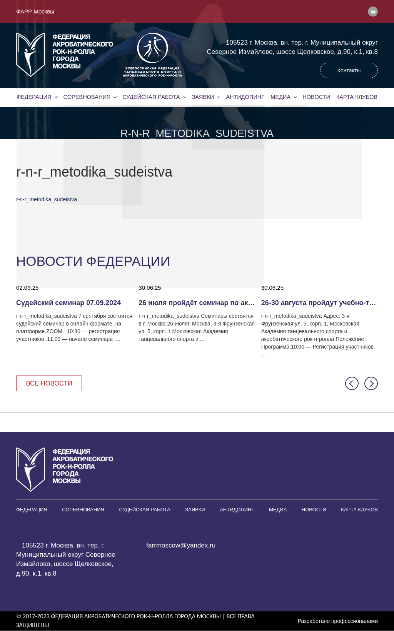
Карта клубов (356, 97)
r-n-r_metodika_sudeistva (46, 199)
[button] (352, 383)
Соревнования (86, 97)
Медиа (280, 97)
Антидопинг (245, 97)
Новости (316, 97)
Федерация (34, 97)
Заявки (203, 97)
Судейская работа (151, 97)
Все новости (49, 383)
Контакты (349, 70)
